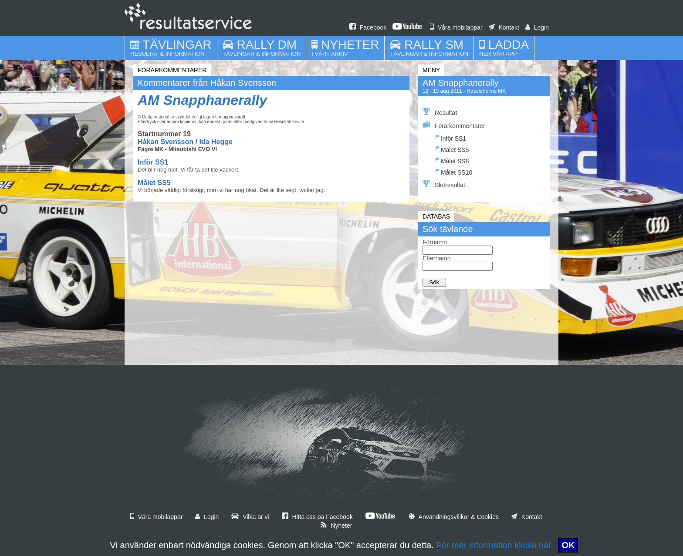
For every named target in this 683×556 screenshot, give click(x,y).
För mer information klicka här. (494, 545)
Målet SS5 (154, 182)
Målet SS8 (452, 160)
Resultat (440, 112)
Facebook (367, 27)
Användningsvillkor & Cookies (454, 516)
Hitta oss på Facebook (317, 516)
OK (568, 545)
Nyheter (336, 525)
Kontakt (504, 27)
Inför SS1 (153, 162)
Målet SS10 (454, 171)
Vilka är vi (250, 516)
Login (537, 27)
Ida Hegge (215, 141)
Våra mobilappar (456, 27)
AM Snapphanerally (202, 100)
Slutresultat (444, 184)
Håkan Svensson (165, 141)
